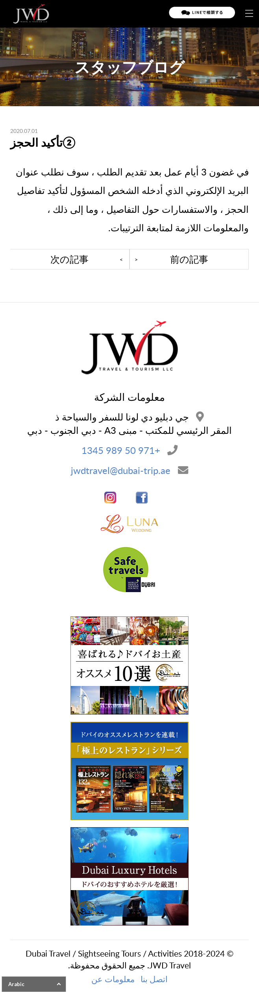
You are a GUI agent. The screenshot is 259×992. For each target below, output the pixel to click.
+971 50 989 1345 (120, 450)
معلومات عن (113, 979)
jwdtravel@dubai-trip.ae (120, 470)
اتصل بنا (154, 979)
